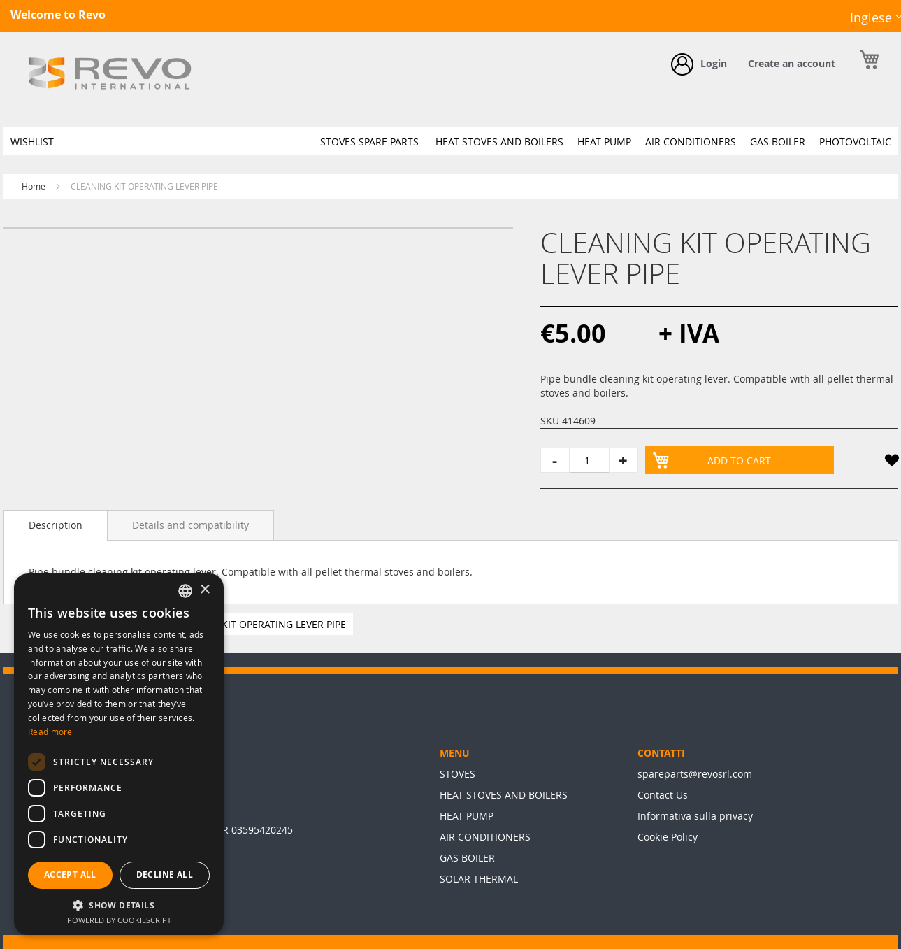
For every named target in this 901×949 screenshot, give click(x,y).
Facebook (805, 28)
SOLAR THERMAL (479, 878)
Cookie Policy (667, 836)
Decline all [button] (164, 874)
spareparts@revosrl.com (694, 773)
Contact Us (662, 794)
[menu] (450, 141)
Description (55, 524)
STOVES (457, 773)
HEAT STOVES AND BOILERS (504, 794)
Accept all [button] (70, 874)
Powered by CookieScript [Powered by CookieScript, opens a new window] (119, 920)
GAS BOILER (467, 857)
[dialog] (119, 754)
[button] (891, 462)
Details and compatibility (190, 524)
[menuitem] (32, 141)
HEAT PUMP (466, 815)
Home (33, 186)
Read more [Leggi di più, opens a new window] (50, 731)
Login (713, 63)
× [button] (204, 590)
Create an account (791, 63)
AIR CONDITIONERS (485, 836)
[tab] (55, 525)
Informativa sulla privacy (695, 815)
